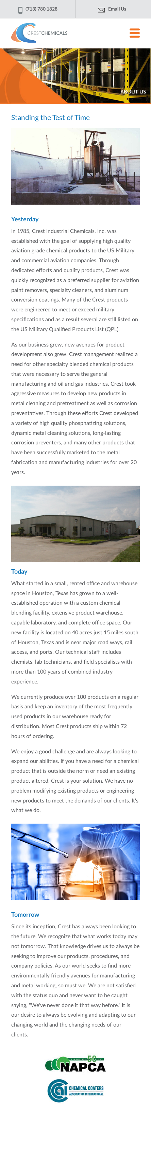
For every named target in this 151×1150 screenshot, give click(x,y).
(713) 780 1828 (41, 11)
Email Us (117, 9)
